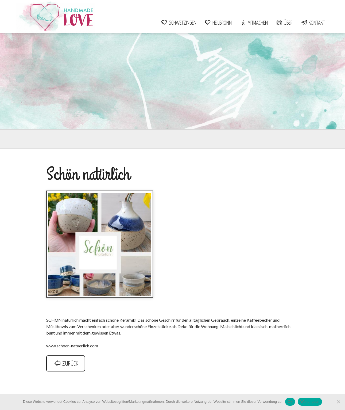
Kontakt (313, 23)
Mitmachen (254, 23)
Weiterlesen (309, 402)
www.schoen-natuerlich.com (72, 345)
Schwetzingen (178, 23)
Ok (290, 402)
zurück (65, 364)
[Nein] (338, 401)
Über (284, 23)
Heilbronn (218, 23)
